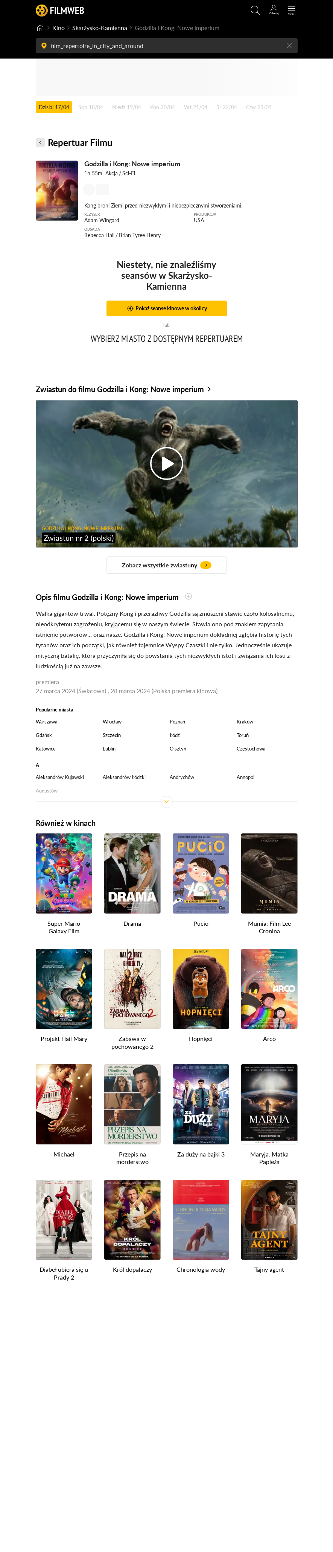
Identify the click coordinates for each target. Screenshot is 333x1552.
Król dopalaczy (132, 1269)
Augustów (47, 791)
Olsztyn (178, 749)
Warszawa (46, 722)
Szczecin (112, 735)
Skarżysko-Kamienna (99, 27)
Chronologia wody (200, 1269)
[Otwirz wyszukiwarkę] (255, 11)
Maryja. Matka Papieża (269, 1157)
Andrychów (182, 777)
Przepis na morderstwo (132, 1157)
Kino (58, 27)
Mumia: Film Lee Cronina (269, 926)
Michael (64, 1153)
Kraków (245, 722)
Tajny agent (269, 1269)
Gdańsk (44, 735)
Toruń (243, 735)
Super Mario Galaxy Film (63, 926)
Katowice (46, 749)
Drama (132, 922)
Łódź (175, 735)
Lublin (109, 749)
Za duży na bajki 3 (201, 1153)
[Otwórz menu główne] (292, 11)
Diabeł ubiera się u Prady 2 (64, 1273)
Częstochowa (251, 749)
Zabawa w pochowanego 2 (132, 1042)
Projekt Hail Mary (64, 1038)
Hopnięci (201, 1038)
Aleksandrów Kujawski (60, 777)
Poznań (177, 722)
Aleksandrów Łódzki (124, 777)
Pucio (200, 922)
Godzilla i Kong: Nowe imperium (132, 163)
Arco (269, 1038)
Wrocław (112, 722)
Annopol (245, 777)
